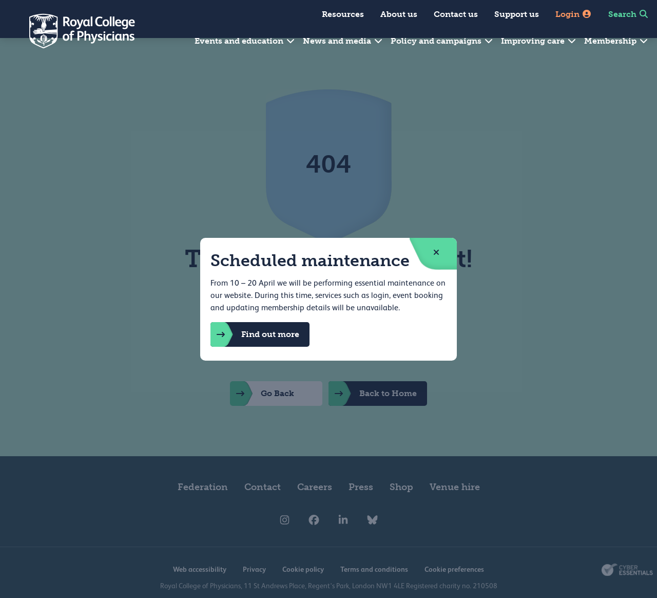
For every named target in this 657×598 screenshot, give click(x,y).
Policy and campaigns (442, 41)
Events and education (245, 41)
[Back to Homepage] (75, 31)
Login (573, 14)
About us (398, 14)
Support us (516, 14)
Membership (616, 41)
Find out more (254, 334)
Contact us (456, 14)
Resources (343, 14)
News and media (343, 41)
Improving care (539, 41)
